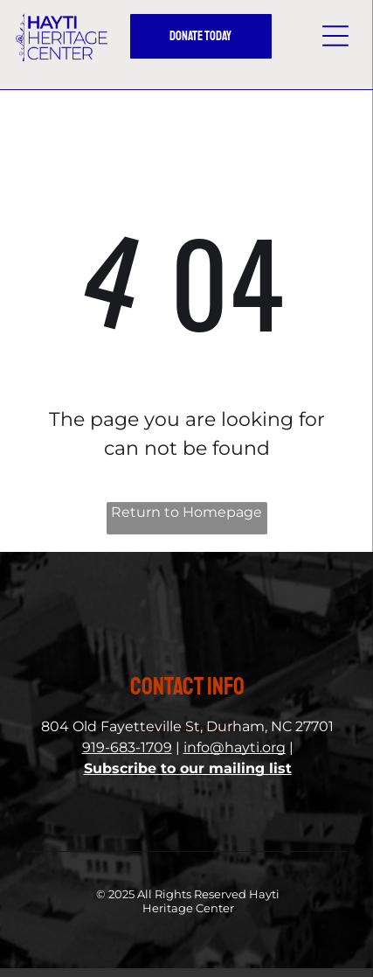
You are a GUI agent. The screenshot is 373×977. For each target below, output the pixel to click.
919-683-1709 (127, 747)
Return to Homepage (186, 512)
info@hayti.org (234, 747)
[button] (335, 36)
